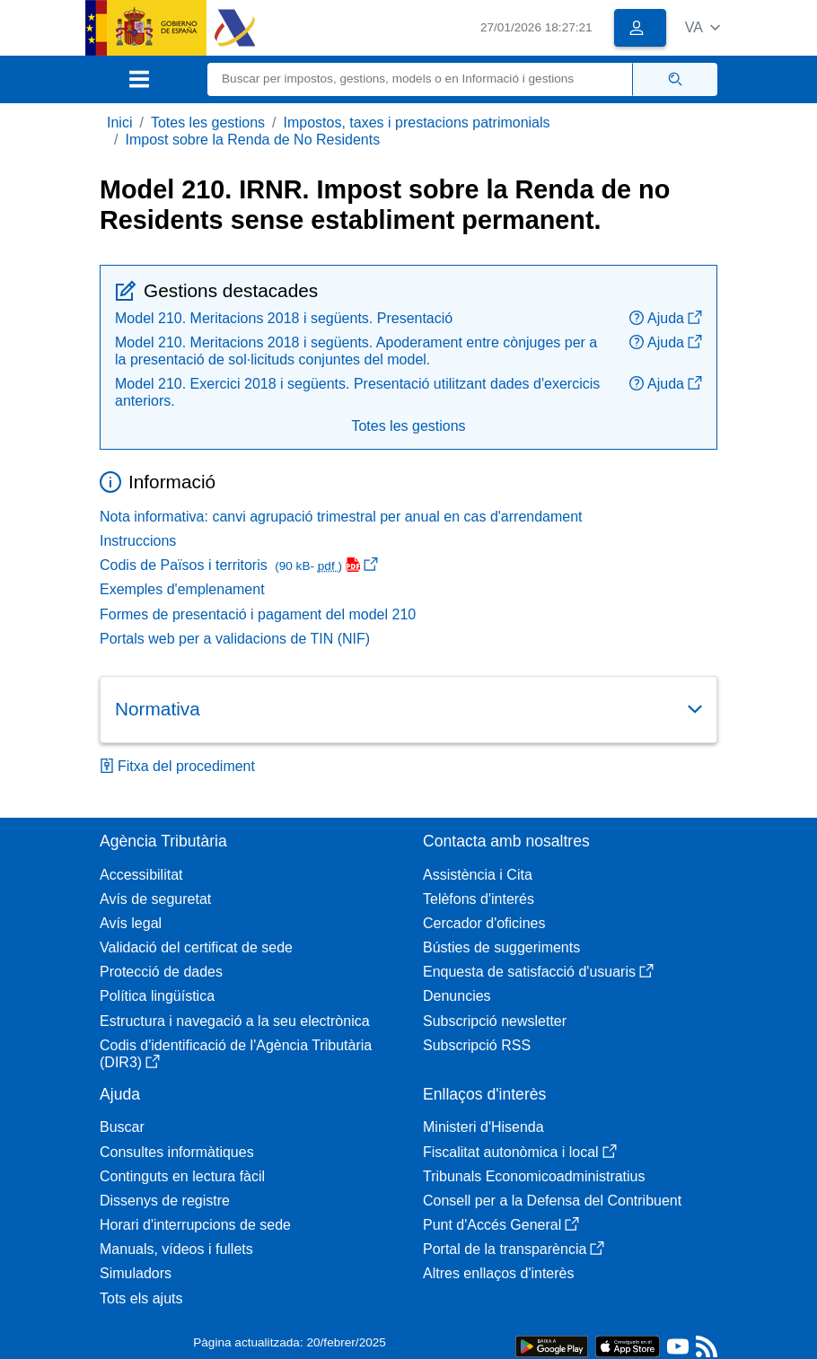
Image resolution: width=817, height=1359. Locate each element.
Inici (119, 122)
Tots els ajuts (141, 1298)
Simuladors (135, 1273)
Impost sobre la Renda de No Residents (252, 139)
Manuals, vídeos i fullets (176, 1249)
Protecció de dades (161, 971)
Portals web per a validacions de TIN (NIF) (235, 638)
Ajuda (665, 318)
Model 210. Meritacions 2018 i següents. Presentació (283, 318)
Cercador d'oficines (484, 923)
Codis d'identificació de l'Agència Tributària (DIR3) (236, 1054)
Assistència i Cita (477, 874)
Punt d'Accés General (501, 1224)
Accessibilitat (141, 874)
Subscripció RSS (477, 1045)
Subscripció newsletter (495, 1021)
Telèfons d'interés (478, 899)
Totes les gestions (208, 122)
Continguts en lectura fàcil (182, 1176)
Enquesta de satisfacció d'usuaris (538, 971)
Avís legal (131, 923)
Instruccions (138, 540)
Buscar (122, 1127)
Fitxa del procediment (177, 766)
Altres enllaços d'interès (498, 1273)
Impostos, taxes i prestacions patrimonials (417, 122)
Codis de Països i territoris (239, 565)
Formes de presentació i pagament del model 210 (258, 614)
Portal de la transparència (513, 1249)
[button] (702, 27)
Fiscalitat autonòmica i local (520, 1152)
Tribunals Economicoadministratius (534, 1176)
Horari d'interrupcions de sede (195, 1224)
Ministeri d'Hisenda (483, 1127)
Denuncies (457, 996)
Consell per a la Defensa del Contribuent (552, 1200)
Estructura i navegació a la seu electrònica (235, 1021)
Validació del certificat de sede (196, 947)
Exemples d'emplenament (182, 589)
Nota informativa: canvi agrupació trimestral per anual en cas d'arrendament (341, 516)
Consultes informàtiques (177, 1152)
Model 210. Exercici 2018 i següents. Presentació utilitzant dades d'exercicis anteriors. (357, 392)
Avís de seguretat (155, 899)
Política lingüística (157, 996)
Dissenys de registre (165, 1200)
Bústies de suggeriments (501, 947)
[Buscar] (420, 79)
